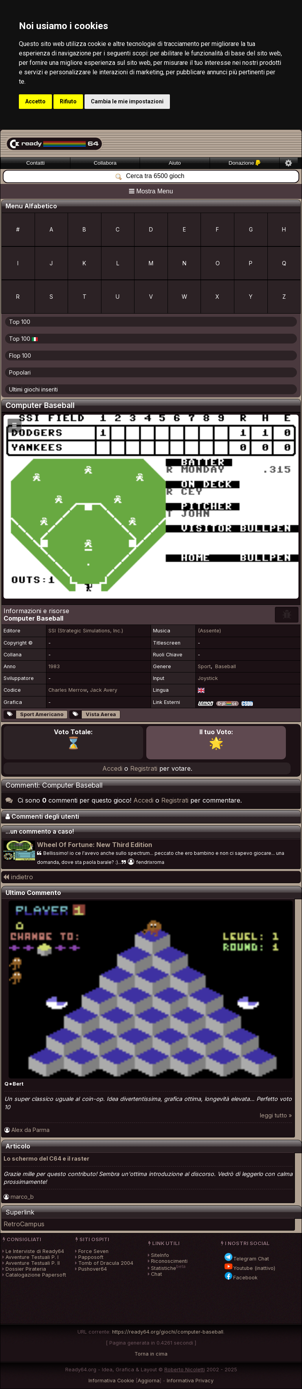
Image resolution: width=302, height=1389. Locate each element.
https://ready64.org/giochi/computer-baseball (167, 1332)
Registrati (143, 768)
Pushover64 (92, 1269)
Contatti (35, 163)
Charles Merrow (67, 690)
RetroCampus (24, 1224)
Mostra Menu (151, 191)
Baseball (225, 666)
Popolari (20, 372)
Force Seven (93, 1251)
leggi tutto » (276, 1115)
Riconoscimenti (169, 1261)
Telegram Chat (246, 1259)
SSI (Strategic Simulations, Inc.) (85, 631)
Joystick (208, 678)
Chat (156, 1274)
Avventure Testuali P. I (32, 1257)
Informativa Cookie (111, 1380)
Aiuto (175, 163)
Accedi (112, 768)
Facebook (241, 1278)
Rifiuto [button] (68, 101)
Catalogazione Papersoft (36, 1275)
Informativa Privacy (190, 1380)
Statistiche (163, 1268)
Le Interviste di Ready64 (35, 1251)
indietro (18, 877)
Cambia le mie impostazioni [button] (127, 101)
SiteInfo (160, 1255)
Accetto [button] (35, 101)
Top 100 (19, 321)
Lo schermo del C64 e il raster (46, 1158)
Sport (204, 666)
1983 (54, 666)
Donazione (244, 163)
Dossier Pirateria (26, 1269)
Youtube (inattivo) (249, 1268)
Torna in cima (151, 1354)
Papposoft (90, 1257)
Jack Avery (103, 690)
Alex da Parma (30, 1129)
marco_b (22, 1196)
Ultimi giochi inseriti (33, 389)
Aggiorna (149, 1380)
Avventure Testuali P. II (33, 1263)
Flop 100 (20, 355)
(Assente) (209, 631)
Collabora (105, 163)
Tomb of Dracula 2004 (105, 1263)
